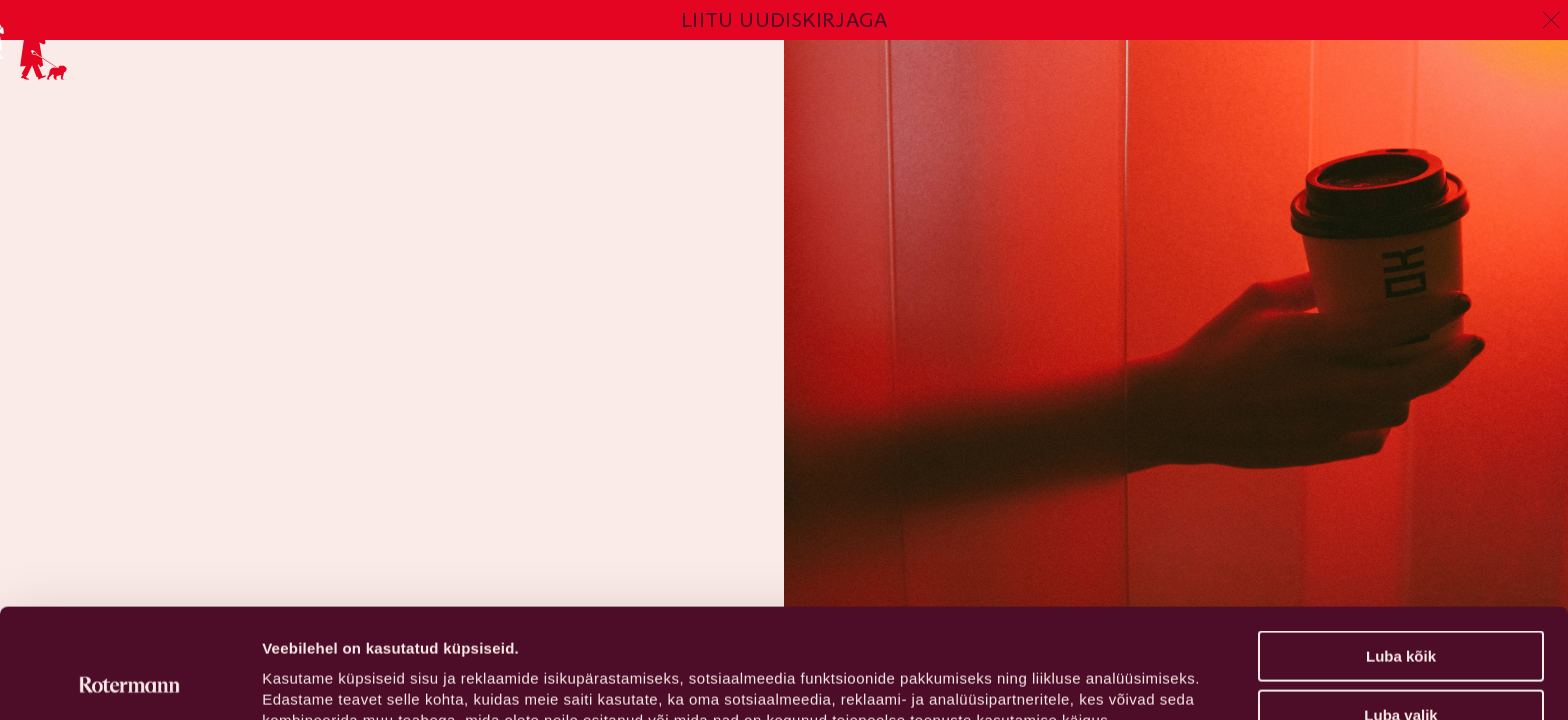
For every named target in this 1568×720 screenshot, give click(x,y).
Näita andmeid (1033, 680)
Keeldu (1401, 670)
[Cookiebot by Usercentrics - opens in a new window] (129, 681)
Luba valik (1400, 612)
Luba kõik (1401, 553)
